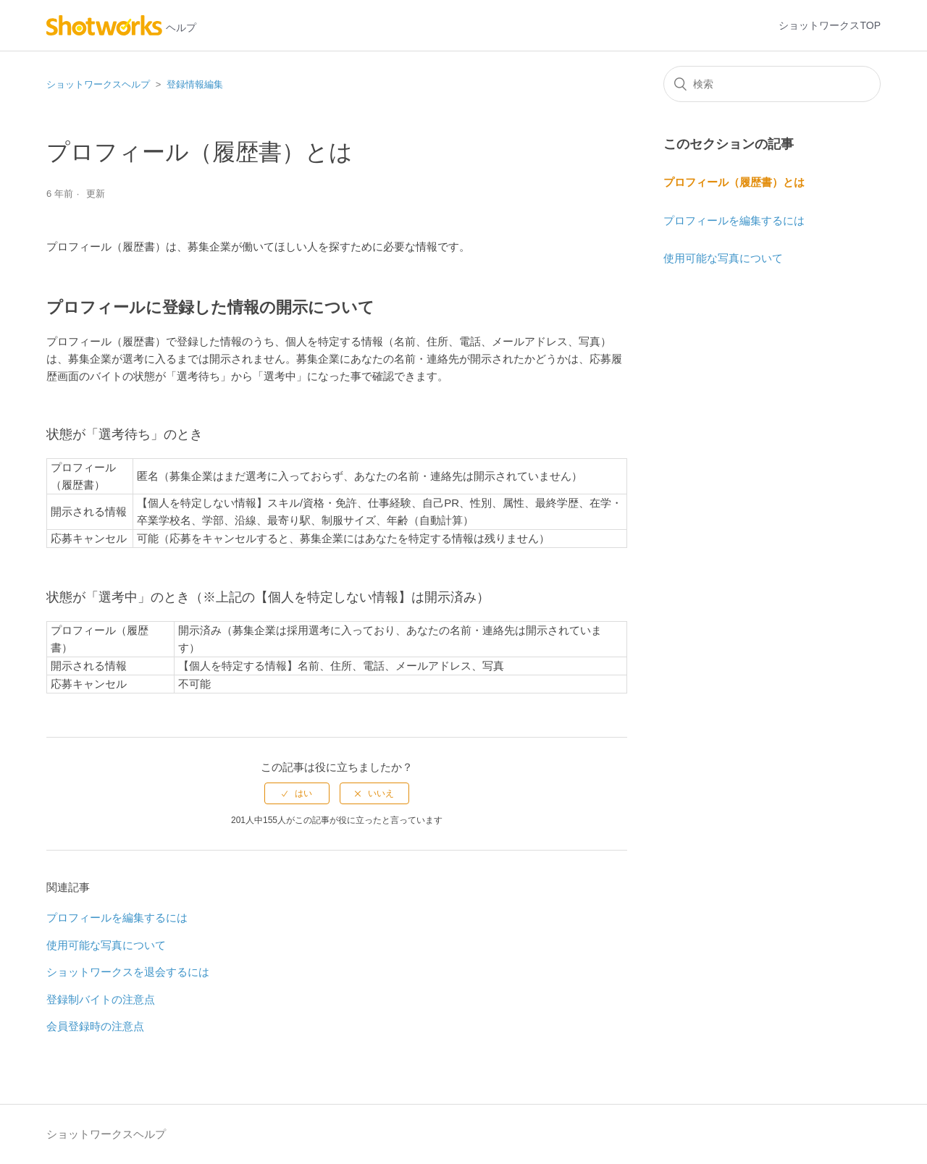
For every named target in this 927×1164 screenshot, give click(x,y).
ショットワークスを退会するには (127, 972)
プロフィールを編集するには (117, 917)
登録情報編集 (195, 84)
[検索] (772, 84)
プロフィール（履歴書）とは (734, 182)
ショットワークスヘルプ (98, 84)
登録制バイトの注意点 (100, 999)
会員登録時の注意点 (95, 1026)
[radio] (297, 793)
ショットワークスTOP (830, 25)
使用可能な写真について (106, 945)
